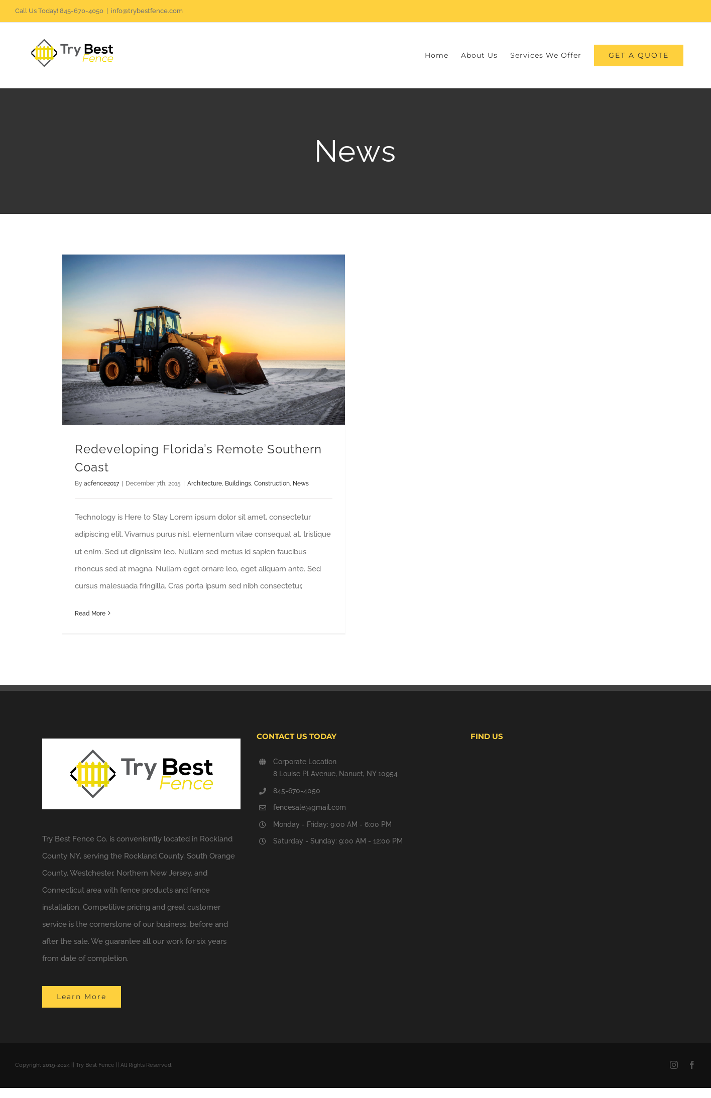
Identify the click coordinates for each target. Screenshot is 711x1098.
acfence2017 (101, 483)
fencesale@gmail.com (309, 807)
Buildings (238, 483)
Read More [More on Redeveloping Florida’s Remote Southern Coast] (90, 613)
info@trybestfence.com (147, 11)
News (301, 483)
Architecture (204, 483)
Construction (272, 483)
